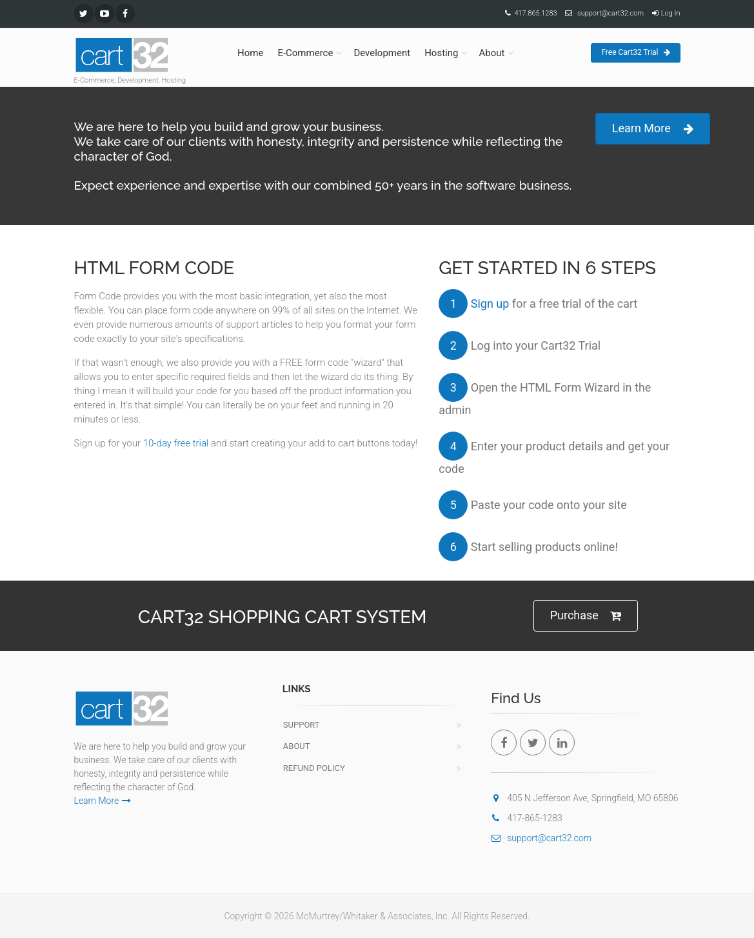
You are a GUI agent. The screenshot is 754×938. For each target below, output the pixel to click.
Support (301, 725)
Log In (670, 13)
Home (250, 53)
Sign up (490, 303)
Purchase (585, 616)
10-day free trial (176, 443)
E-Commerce (305, 53)
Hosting (441, 53)
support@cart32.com (610, 13)
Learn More (652, 129)
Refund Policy (314, 768)
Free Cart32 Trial (635, 52)
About (491, 53)
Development (381, 53)
